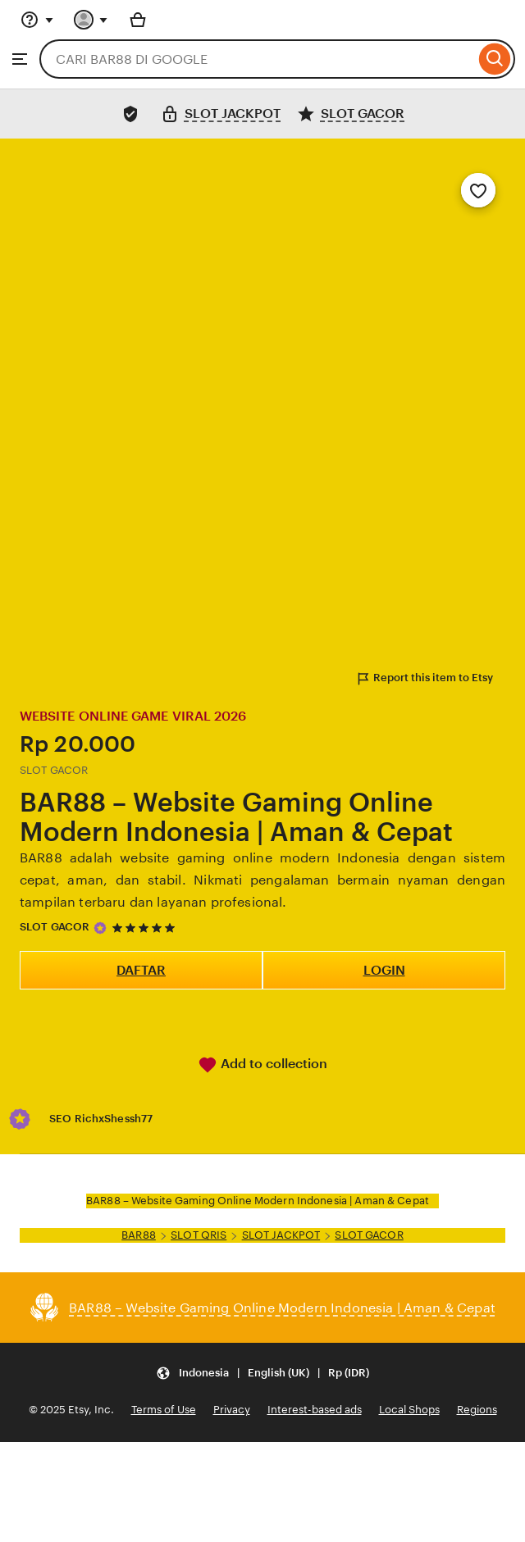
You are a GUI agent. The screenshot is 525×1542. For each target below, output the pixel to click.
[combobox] (257, 59)
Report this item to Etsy (424, 678)
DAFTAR (141, 970)
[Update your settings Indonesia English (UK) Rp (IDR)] (262, 1373)
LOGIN (384, 970)
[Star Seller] (100, 928)
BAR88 (138, 1235)
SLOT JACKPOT (281, 1235)
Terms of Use (163, 1409)
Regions (477, 1409)
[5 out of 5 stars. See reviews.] (146, 927)
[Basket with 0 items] (138, 19)
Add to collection (262, 1065)
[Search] (495, 59)
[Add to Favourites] (478, 190)
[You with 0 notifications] (91, 19)
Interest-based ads (314, 1409)
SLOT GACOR (54, 927)
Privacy (231, 1409)
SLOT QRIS (198, 1235)
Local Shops (409, 1409)
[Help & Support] (37, 19)
